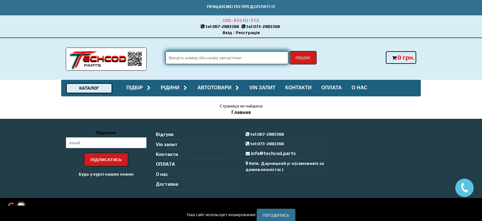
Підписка (106, 132)
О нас (359, 87)
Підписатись (106, 159)
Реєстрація (248, 32)
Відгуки (164, 134)
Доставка (167, 184)
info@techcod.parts (273, 153)
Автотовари (218, 87)
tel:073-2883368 (262, 26)
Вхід (227, 32)
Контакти (298, 87)
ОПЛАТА (331, 87)
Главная (241, 112)
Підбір (138, 87)
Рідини (174, 87)
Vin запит (262, 87)
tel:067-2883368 (221, 26)
